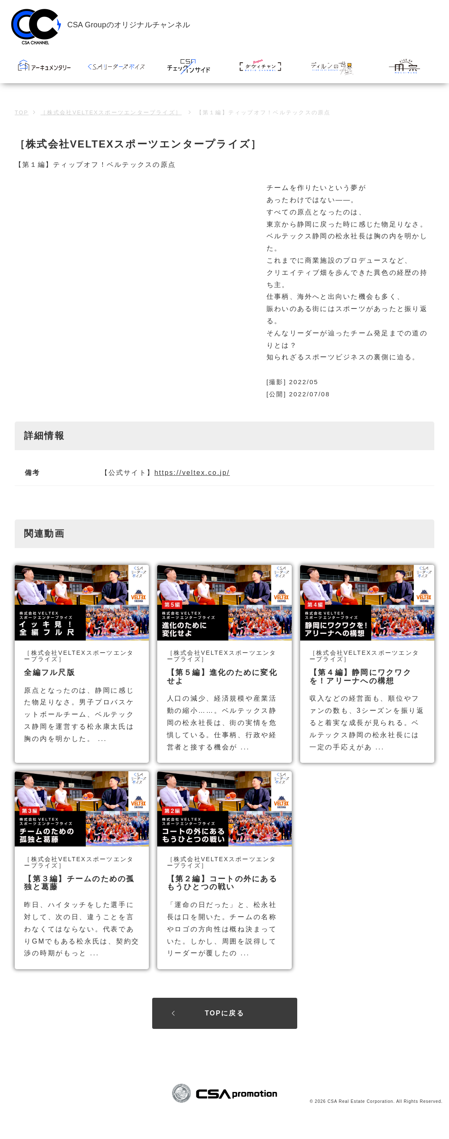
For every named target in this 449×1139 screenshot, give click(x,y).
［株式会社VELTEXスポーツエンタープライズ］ (111, 130)
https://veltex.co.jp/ (192, 490)
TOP (22, 130)
